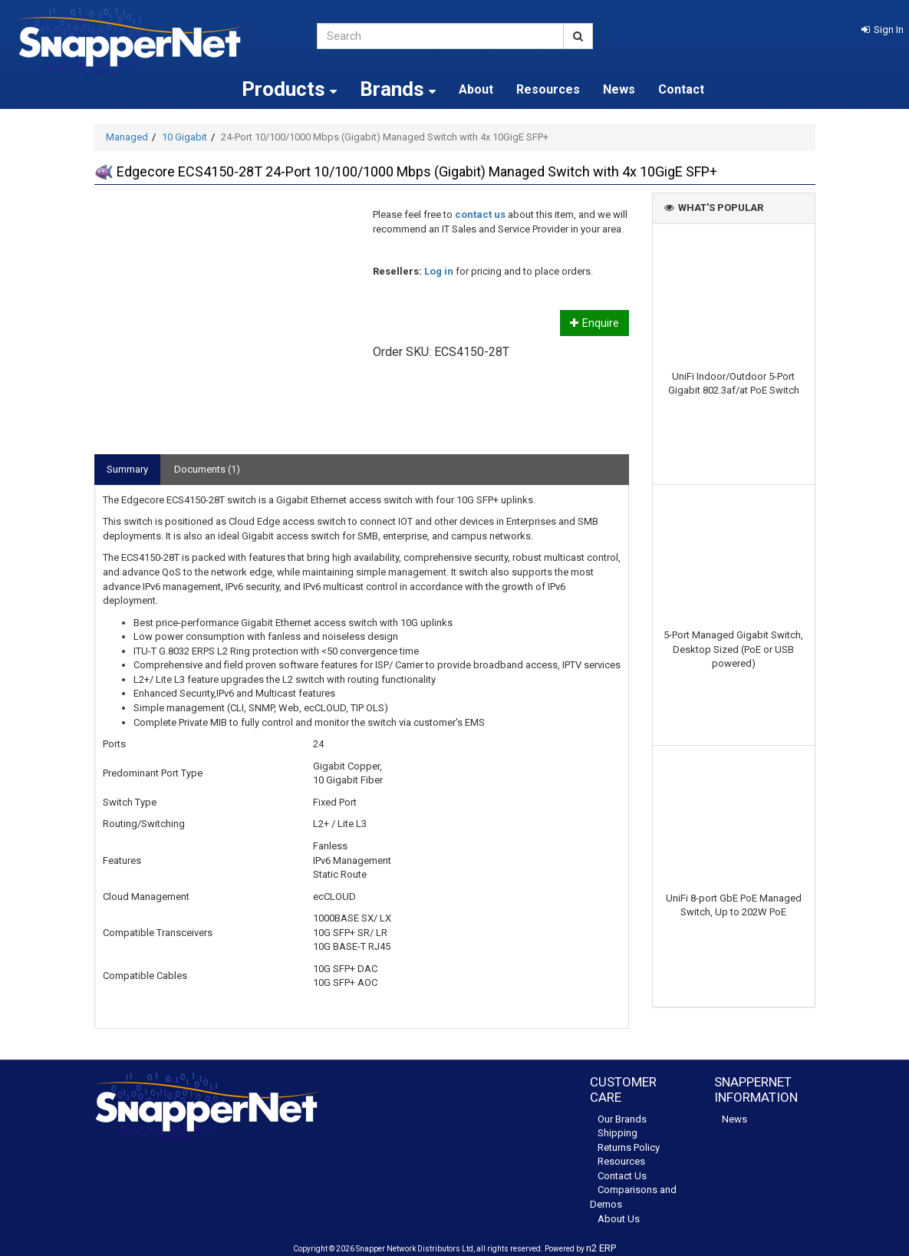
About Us (619, 1219)
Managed (127, 137)
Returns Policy (629, 1147)
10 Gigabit (184, 137)
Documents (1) (207, 469)
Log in (438, 271)
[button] (882, 29)
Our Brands (622, 1119)
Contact (681, 89)
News (619, 89)
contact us (480, 214)
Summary (127, 469)
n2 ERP (601, 1248)
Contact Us (622, 1176)
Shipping (617, 1133)
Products (289, 89)
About (476, 89)
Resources (548, 89)
